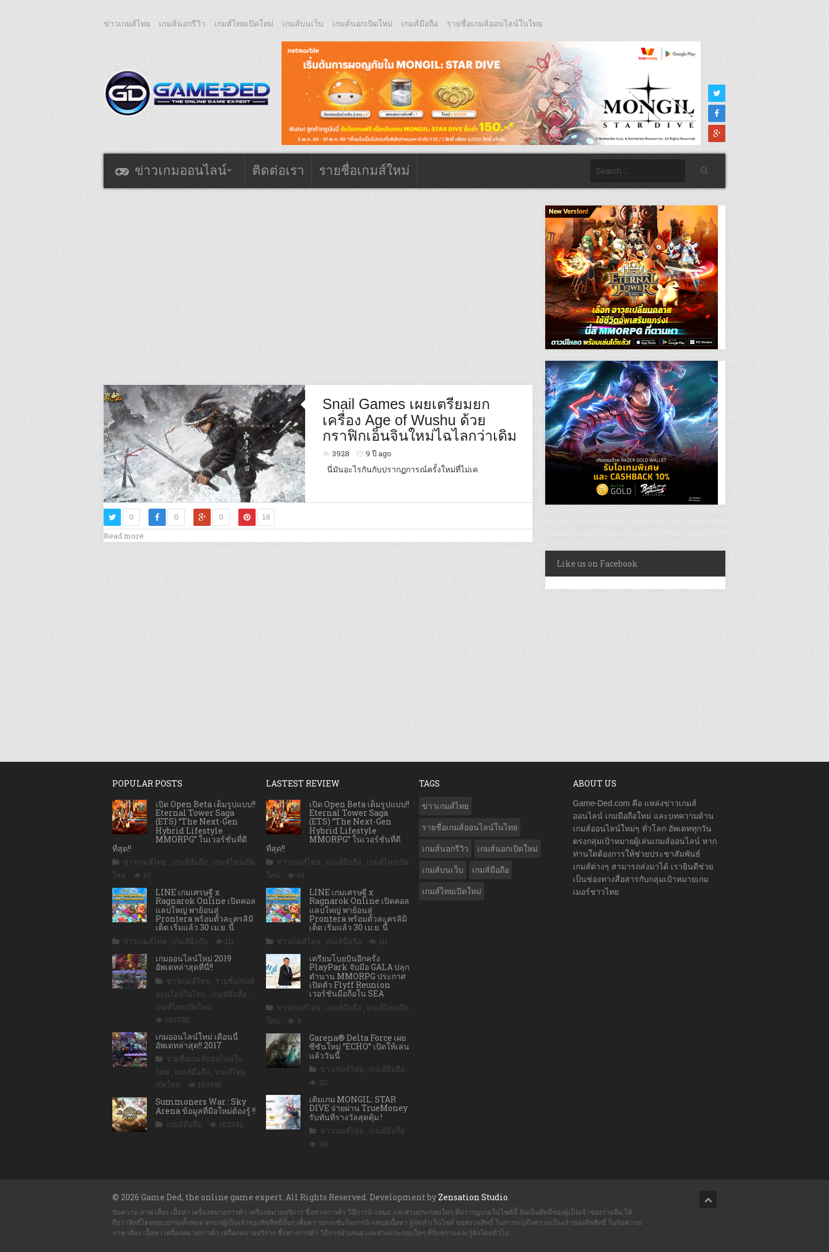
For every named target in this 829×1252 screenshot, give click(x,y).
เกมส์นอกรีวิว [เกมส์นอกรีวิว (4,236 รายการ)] (445, 848)
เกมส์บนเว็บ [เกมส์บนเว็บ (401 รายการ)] (442, 870)
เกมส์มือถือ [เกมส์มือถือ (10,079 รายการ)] (490, 870)
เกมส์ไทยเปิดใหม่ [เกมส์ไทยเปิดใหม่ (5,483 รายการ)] (451, 891)
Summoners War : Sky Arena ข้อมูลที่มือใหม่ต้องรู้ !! (205, 1106)
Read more (124, 535)
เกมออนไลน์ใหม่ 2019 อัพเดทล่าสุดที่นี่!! (193, 962)
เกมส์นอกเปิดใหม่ (362, 23)
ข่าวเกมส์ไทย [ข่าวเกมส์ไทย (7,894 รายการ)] (445, 806)
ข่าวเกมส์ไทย (127, 23)
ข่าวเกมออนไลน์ (180, 170)
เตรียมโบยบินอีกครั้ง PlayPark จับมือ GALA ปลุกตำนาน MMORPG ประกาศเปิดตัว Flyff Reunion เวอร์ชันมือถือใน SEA (359, 976)
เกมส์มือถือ (419, 23)
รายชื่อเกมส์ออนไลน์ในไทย (494, 23)
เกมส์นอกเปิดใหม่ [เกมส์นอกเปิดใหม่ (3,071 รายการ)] (507, 848)
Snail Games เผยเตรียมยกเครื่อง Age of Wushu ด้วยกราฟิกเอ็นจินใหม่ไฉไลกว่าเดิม (419, 420)
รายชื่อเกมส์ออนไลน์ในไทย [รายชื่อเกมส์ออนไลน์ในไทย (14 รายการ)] (470, 827)
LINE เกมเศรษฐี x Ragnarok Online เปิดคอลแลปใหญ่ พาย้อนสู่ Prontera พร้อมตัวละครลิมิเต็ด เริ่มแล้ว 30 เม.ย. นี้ (205, 910)
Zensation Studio (473, 1197)
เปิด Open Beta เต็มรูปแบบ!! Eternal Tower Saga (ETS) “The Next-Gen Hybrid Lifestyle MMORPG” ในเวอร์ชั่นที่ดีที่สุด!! (184, 826)
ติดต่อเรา (278, 170)
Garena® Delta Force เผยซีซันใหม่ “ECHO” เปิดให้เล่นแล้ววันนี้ (359, 1046)
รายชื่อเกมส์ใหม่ (364, 170)
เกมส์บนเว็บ (303, 23)
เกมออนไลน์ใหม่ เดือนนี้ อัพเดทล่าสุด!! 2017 (196, 1041)
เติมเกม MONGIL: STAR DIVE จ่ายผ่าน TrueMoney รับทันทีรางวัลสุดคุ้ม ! (358, 1108)
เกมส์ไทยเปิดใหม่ (243, 23)
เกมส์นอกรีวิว (182, 23)
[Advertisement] (318, 286)
